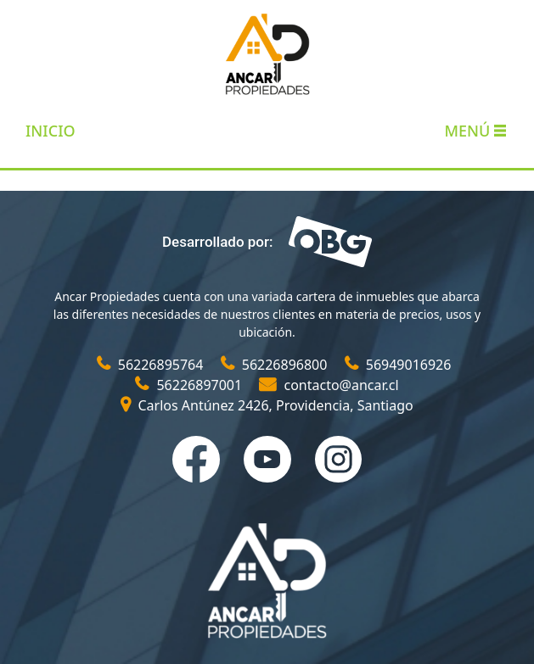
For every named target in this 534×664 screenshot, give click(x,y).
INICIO (50, 130)
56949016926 (398, 364)
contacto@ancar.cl (328, 385)
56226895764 (152, 364)
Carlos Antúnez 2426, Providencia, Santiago (267, 405)
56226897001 (190, 385)
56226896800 (276, 364)
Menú (475, 130)
